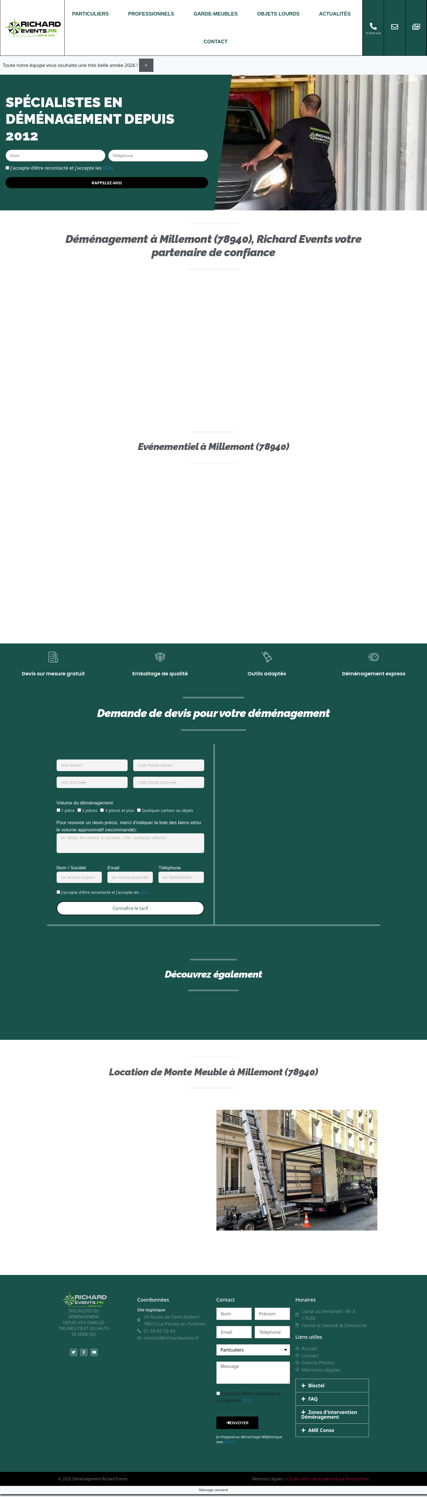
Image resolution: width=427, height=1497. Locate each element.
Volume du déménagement (85, 806)
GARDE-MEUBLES (216, 14)
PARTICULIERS (90, 14)
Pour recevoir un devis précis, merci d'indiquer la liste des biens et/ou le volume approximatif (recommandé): (129, 829)
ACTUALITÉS (335, 14)
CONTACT (216, 41)
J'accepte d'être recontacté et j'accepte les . (61, 167)
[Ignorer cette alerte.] (146, 65)
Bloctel (229, 1444)
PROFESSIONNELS (151, 14)
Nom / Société (71, 871)
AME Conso (321, 1433)
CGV (107, 167)
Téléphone (169, 871)
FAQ (313, 1402)
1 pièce (68, 813)
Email (113, 871)
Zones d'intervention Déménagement (329, 1417)
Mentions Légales (267, 1481)
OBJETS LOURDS (278, 14)
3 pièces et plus (119, 813)
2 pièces (89, 813)
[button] (332, 1388)
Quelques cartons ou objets (167, 813)
